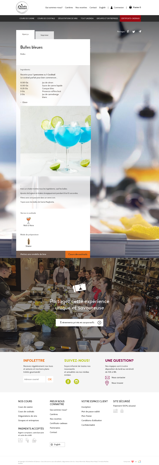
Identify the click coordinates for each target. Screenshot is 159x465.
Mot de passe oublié (90, 411)
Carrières (68, 7)
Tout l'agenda (87, 18)
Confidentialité (88, 424)
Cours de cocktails (46, 18)
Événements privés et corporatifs (80, 323)
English (102, 7)
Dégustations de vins (68, 18)
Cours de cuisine (26, 18)
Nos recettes (80, 7)
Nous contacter (115, 377)
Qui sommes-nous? (53, 7)
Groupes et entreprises (107, 18)
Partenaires (55, 427)
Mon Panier (86, 415)
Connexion (116, 7)
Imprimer (45, 35)
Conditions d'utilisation (91, 420)
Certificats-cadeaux (130, 18)
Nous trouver (114, 383)
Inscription (86, 406)
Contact (92, 7)
